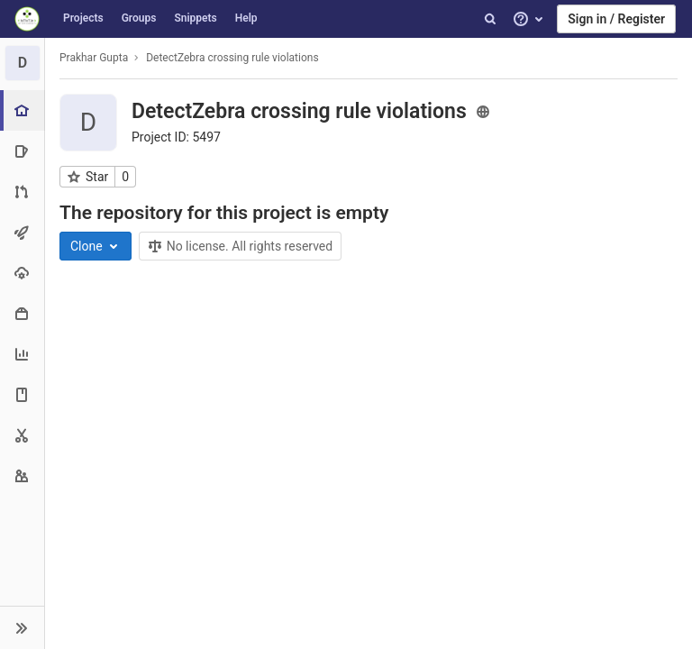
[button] (22, 627)
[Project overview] (24, 110)
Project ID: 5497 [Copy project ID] (176, 137)
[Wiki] (22, 394)
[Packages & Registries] (22, 313)
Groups (139, 18)
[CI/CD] (22, 232)
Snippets (195, 18)
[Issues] (22, 151)
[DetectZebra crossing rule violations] (22, 63)
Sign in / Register (616, 19)
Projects (83, 18)
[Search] (490, 19)
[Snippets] (22, 435)
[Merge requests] (22, 191)
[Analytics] (22, 354)
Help (246, 18)
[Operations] (22, 272)
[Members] (22, 475)
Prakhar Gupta (93, 57)
